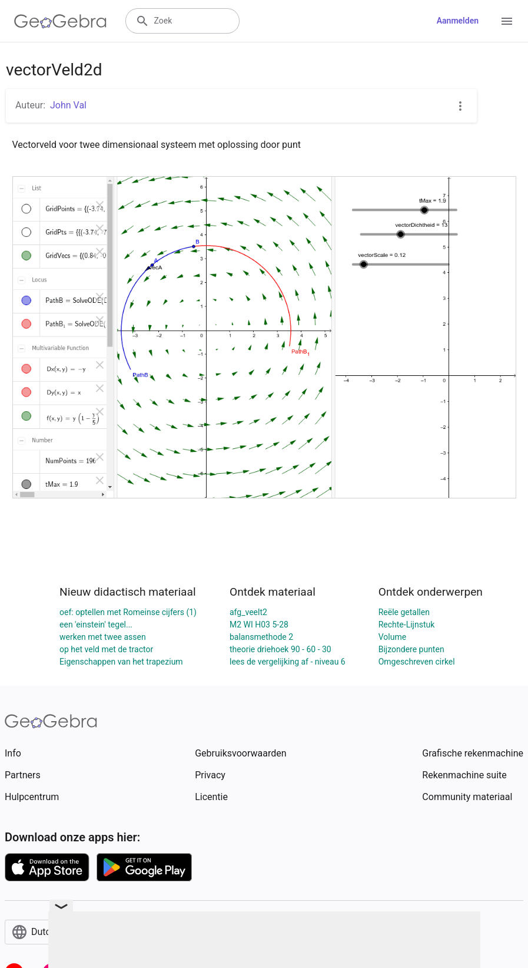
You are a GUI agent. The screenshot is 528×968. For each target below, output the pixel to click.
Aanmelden (458, 20)
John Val (68, 105)
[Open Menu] (507, 21)
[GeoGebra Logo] (60, 21)
